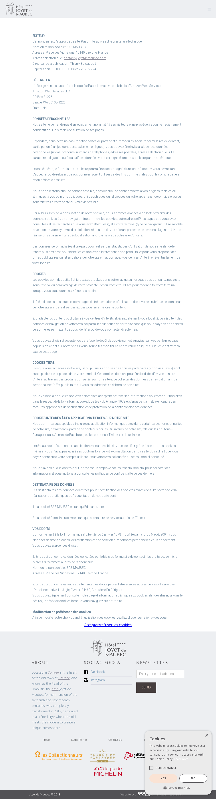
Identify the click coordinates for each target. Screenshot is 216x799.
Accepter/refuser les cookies (108, 624)
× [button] (206, 735)
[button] (209, 9)
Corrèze (53, 672)
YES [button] (163, 778)
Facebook (98, 672)
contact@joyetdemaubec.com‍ (85, 58)
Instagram (98, 680)
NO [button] (193, 778)
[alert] (178, 763)
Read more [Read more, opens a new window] (181, 759)
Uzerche (64, 678)
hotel (55, 689)
